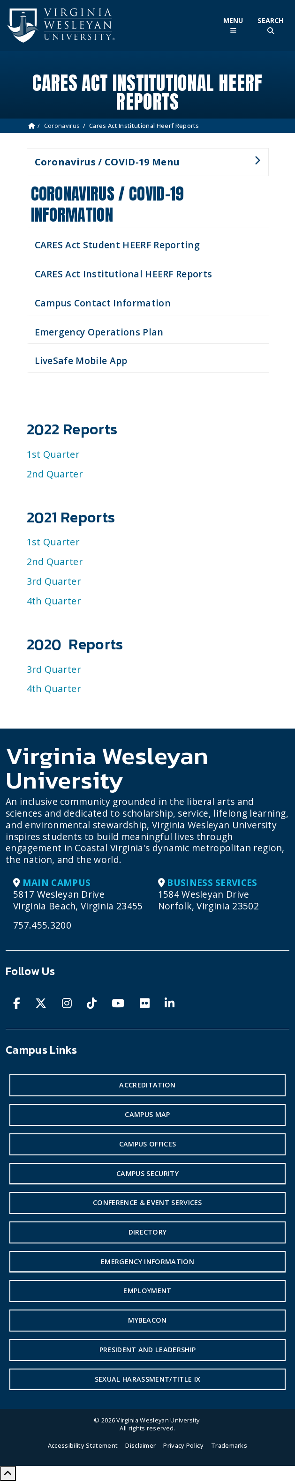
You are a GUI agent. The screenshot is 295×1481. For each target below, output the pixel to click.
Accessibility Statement (83, 1445)
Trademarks (229, 1445)
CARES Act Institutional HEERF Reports (123, 274)
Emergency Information (147, 1261)
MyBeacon (147, 1320)
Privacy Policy (183, 1445)
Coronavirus (62, 125)
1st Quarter (53, 454)
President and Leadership (147, 1349)
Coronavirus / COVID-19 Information (107, 204)
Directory (148, 1232)
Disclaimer (140, 1445)
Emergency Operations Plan (99, 332)
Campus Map (147, 1114)
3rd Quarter (54, 581)
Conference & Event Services (147, 1202)
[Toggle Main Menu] (233, 25)
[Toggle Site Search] (270, 25)
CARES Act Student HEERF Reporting (117, 244)
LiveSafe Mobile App (81, 360)
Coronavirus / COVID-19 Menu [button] (144, 166)
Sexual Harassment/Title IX (147, 1379)
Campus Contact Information (103, 303)
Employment (147, 1290)
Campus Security (147, 1173)
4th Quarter (54, 601)
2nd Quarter (55, 474)
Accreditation (147, 1084)
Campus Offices (147, 1143)
